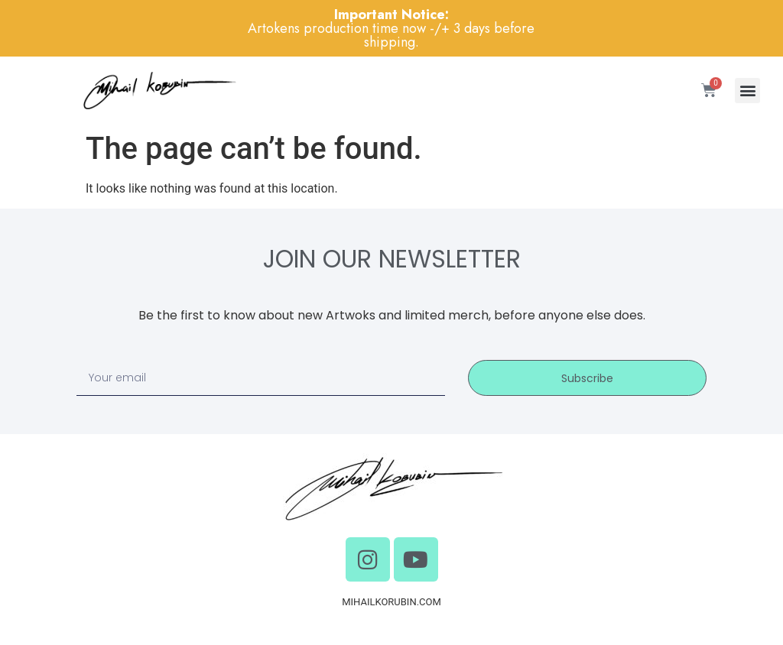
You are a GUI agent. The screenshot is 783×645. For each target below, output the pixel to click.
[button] (747, 90)
